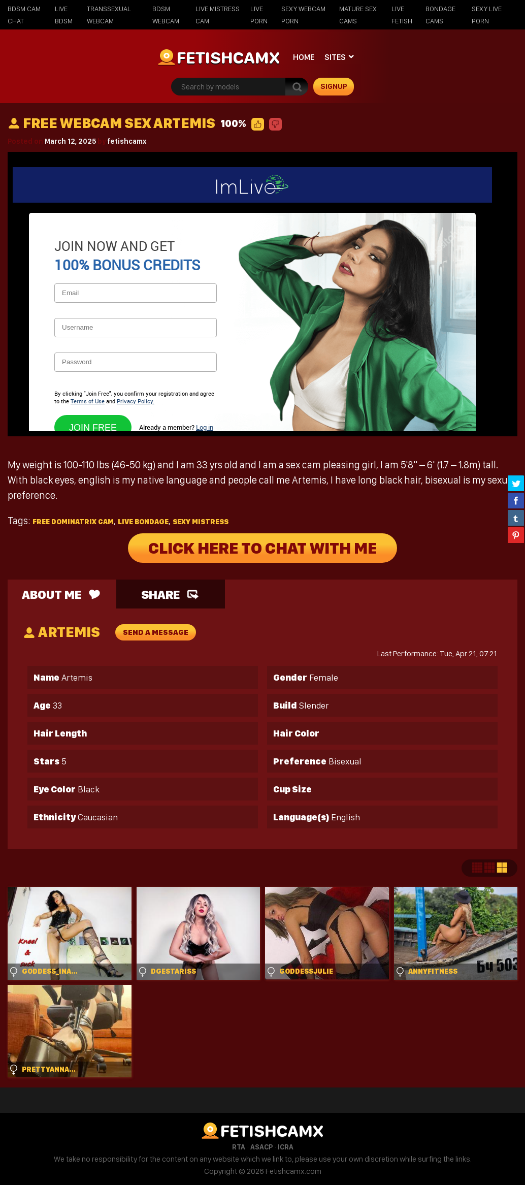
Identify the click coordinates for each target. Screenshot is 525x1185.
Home (303, 57)
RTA (238, 1147)
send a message (155, 632)
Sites (335, 57)
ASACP (261, 1147)
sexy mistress (200, 522)
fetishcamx (126, 141)
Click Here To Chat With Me (262, 548)
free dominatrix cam (73, 522)
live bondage (143, 522)
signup (333, 86)
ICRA (285, 1147)
